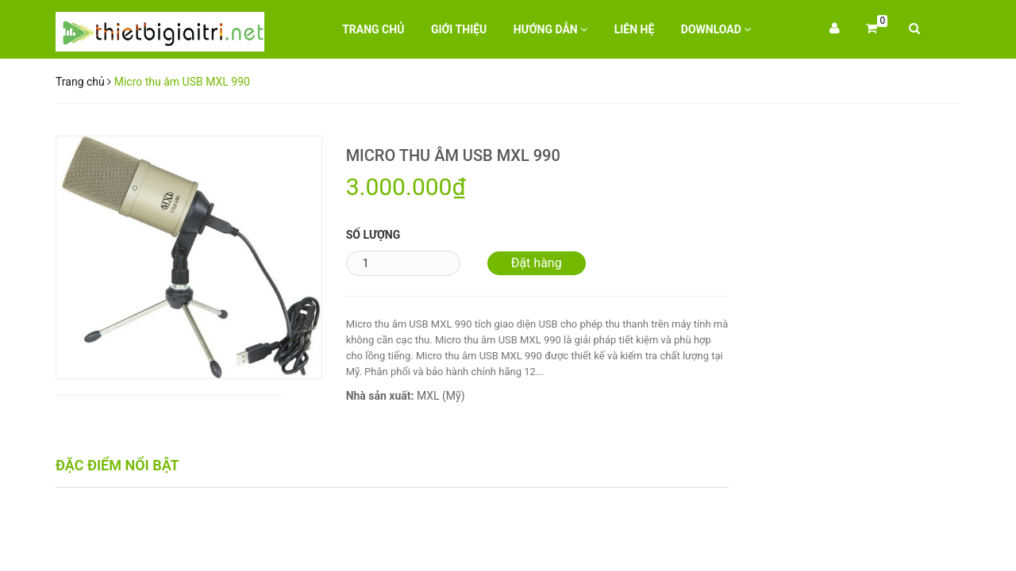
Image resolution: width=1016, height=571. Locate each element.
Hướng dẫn (550, 29)
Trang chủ (373, 29)
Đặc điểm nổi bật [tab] (117, 465)
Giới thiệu (459, 29)
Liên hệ (634, 29)
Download (716, 29)
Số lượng (373, 234)
